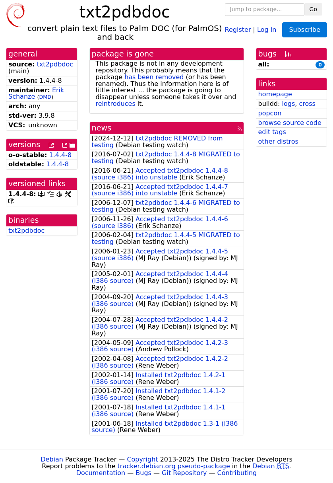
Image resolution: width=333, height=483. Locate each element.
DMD (45, 97)
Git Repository (184, 473)
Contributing (237, 473)
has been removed (154, 77)
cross (307, 103)
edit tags (272, 132)
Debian (52, 459)
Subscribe (304, 29)
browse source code (289, 123)
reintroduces (116, 103)
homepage (275, 94)
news (102, 127)
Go (313, 9)
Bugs (143, 473)
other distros (278, 141)
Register (238, 29)
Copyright (142, 459)
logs (288, 103)
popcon (270, 113)
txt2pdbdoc (55, 64)
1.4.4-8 (60, 155)
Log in (266, 29)
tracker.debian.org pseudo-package (174, 466)
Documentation (100, 473)
